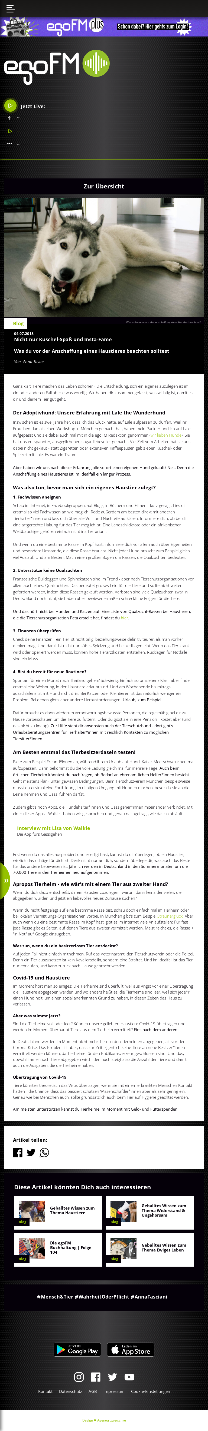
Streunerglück (170, 916)
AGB (93, 1391)
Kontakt (45, 1391)
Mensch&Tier (57, 1296)
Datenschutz (70, 1391)
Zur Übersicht (104, 186)
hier (124, 617)
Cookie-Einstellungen (150, 1391)
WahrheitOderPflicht (104, 1296)
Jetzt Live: (25, 105)
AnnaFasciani (151, 1296)
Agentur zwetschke (111, 1420)
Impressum (114, 1391)
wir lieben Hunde (166, 435)
